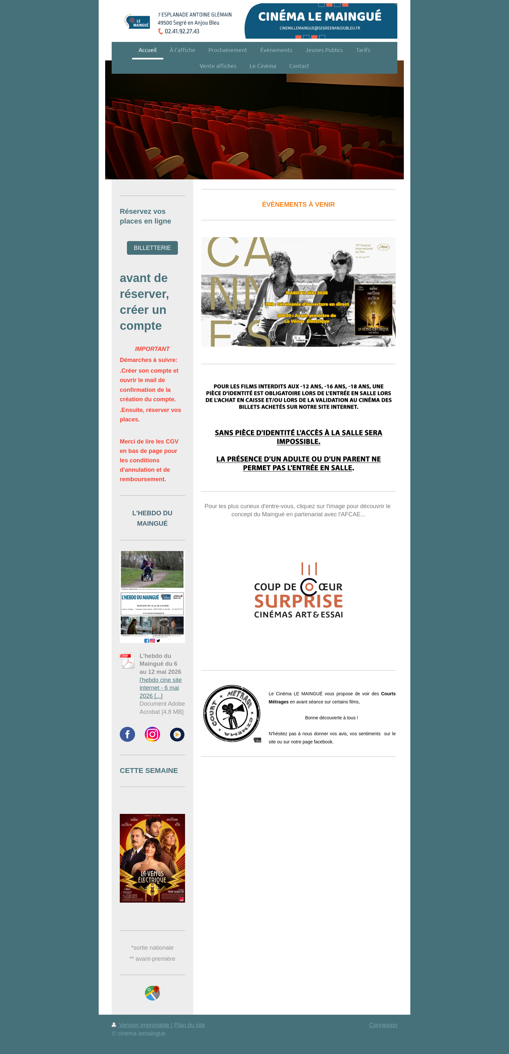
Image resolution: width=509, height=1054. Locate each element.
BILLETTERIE (152, 248)
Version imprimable (141, 1025)
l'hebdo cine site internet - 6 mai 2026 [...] (161, 688)
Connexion (383, 1025)
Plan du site (189, 1025)
